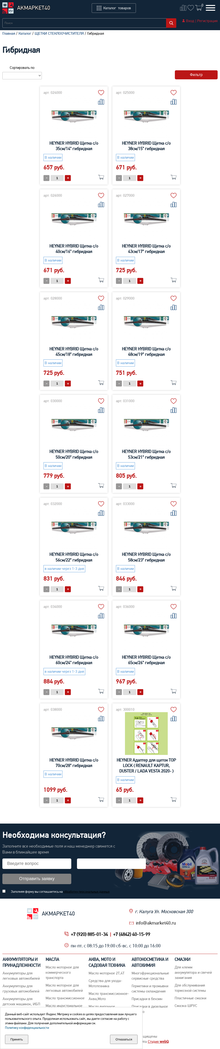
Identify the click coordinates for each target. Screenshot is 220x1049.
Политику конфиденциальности (27, 1028)
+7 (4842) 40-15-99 (131, 934)
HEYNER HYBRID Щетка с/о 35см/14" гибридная (73, 146)
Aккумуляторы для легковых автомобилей (21, 976)
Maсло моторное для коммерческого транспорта (62, 972)
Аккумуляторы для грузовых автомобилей (21, 988)
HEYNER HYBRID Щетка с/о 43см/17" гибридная (146, 248)
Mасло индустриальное (64, 1005)
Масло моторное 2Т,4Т (106, 973)
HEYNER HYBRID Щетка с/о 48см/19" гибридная (146, 351)
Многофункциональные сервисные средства (150, 976)
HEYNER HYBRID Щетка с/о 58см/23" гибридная (146, 557)
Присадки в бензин (147, 999)
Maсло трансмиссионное (65, 998)
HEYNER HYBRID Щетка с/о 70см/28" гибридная (73, 763)
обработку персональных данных (86, 891)
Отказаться (123, 1039)
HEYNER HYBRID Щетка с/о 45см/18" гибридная (73, 351)
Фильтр (196, 75)
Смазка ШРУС (186, 1005)
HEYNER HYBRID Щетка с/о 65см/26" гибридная (146, 660)
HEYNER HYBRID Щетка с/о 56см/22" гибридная (73, 557)
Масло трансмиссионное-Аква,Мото (109, 996)
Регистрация (207, 21)
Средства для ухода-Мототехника (105, 983)
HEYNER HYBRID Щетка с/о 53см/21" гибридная (146, 454)
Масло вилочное (102, 1006)
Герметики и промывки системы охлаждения (150, 988)
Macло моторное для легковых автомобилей (64, 988)
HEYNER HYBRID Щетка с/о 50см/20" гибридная (73, 454)
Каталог (25, 33)
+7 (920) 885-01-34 (89, 934)
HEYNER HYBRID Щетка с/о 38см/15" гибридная (146, 146)
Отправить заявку (37, 878)
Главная (8, 33)
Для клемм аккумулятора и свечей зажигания (193, 972)
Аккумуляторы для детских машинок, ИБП (21, 1001)
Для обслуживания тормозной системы (190, 988)
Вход (190, 21)
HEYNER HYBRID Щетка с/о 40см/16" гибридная (73, 248)
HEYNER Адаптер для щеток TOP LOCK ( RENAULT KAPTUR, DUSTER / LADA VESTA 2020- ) (146, 766)
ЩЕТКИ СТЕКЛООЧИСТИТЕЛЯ (59, 33)
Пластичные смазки (190, 998)
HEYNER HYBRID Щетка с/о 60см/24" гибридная (73, 660)
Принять (16, 1039)
